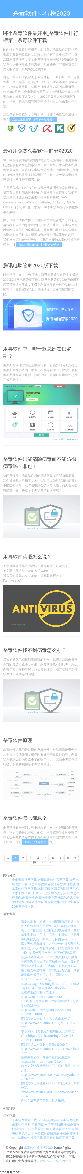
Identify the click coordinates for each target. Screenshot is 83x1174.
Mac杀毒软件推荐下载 (27, 1138)
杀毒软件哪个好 (46, 897)
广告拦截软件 (34, 1129)
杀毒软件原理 (17, 740)
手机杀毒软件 (69, 1133)
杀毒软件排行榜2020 (38, 1147)
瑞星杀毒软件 (37, 884)
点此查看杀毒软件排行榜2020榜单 (38, 245)
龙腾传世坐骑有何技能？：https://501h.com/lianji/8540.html (45, 994)
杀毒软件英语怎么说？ (27, 556)
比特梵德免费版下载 (52, 888)
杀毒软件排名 (69, 1120)
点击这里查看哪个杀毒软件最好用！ (33, 119)
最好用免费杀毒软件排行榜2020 (38, 150)
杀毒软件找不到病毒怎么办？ (34, 650)
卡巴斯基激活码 (48, 1120)
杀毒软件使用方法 (47, 1133)
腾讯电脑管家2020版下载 (30, 265)
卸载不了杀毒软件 (35, 842)
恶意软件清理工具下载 (59, 1138)
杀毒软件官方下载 (24, 1120)
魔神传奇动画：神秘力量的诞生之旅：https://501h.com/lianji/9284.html (47, 1059)
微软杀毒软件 (25, 897)
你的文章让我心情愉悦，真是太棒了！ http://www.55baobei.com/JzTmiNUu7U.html (50, 1022)
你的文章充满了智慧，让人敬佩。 (44, 1100)
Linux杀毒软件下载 (57, 1129)
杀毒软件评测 (21, 1124)
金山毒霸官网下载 (24, 880)
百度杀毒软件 (57, 884)
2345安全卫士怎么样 (39, 893)
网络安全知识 (53, 1124)
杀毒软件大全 (34, 902)
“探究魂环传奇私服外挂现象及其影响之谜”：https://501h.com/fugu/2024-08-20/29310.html (48, 1035)
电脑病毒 (37, 1124)
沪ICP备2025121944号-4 (57, 1161)
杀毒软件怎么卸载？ (25, 817)
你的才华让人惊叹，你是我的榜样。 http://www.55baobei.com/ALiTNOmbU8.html (50, 1048)
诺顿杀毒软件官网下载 (53, 880)
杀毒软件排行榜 (55, 902)
